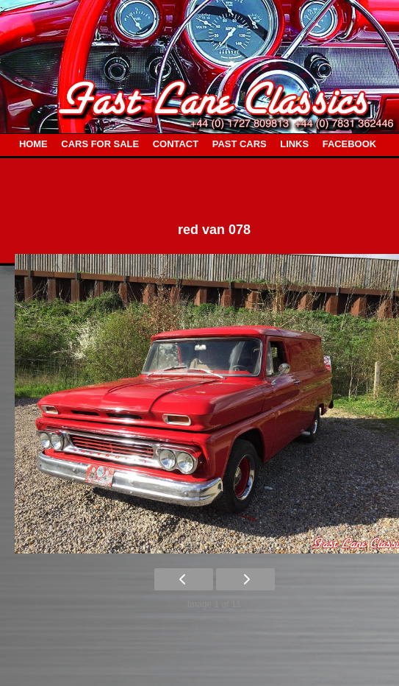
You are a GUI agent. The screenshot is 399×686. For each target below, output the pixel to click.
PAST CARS (239, 143)
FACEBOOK (349, 143)
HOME (33, 143)
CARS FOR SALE (100, 143)
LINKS (294, 143)
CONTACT (175, 143)
